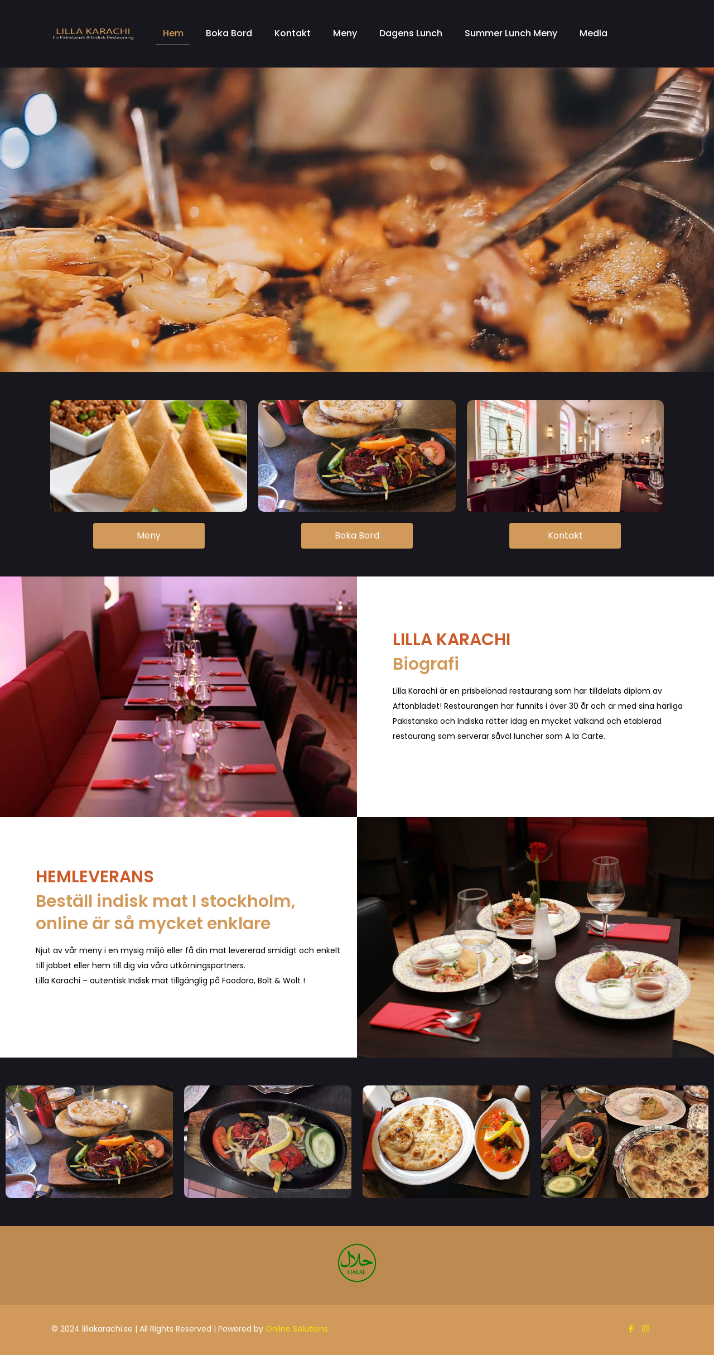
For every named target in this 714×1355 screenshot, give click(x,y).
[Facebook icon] (630, 1328)
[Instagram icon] (646, 1328)
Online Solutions (297, 1328)
